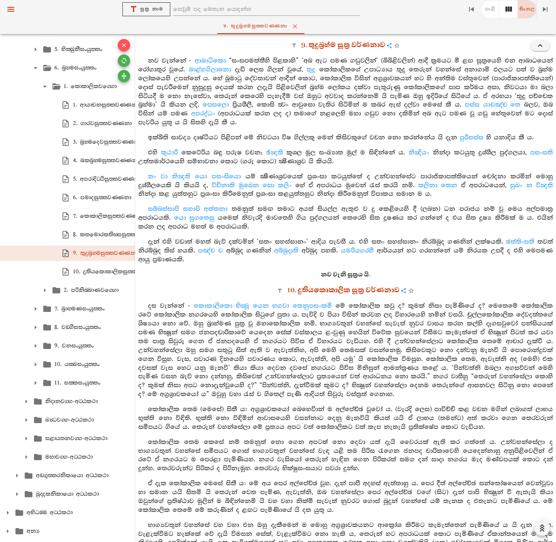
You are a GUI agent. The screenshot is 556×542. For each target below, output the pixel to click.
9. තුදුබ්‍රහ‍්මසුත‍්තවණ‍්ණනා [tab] (280, 26)
